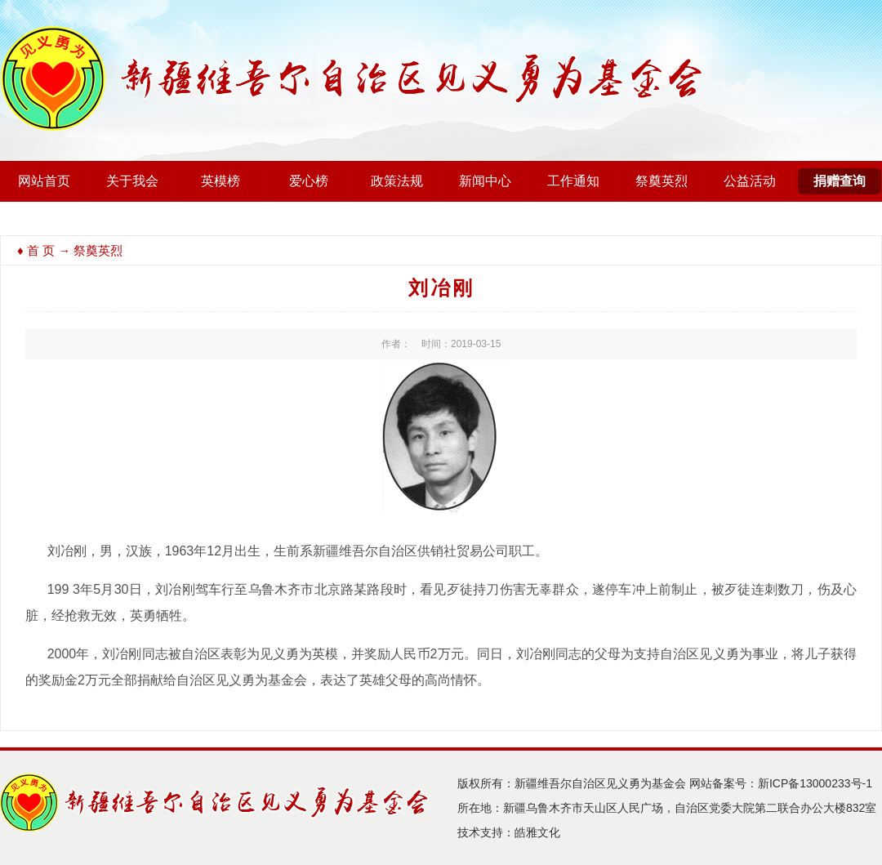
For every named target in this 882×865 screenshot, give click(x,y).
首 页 (41, 250)
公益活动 (750, 181)
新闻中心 (485, 181)
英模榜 (220, 181)
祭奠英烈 (661, 181)
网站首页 (44, 181)
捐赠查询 (839, 181)
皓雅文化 (537, 832)
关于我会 (132, 181)
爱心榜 (308, 181)
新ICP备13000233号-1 (815, 783)
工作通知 (573, 181)
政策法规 (397, 181)
